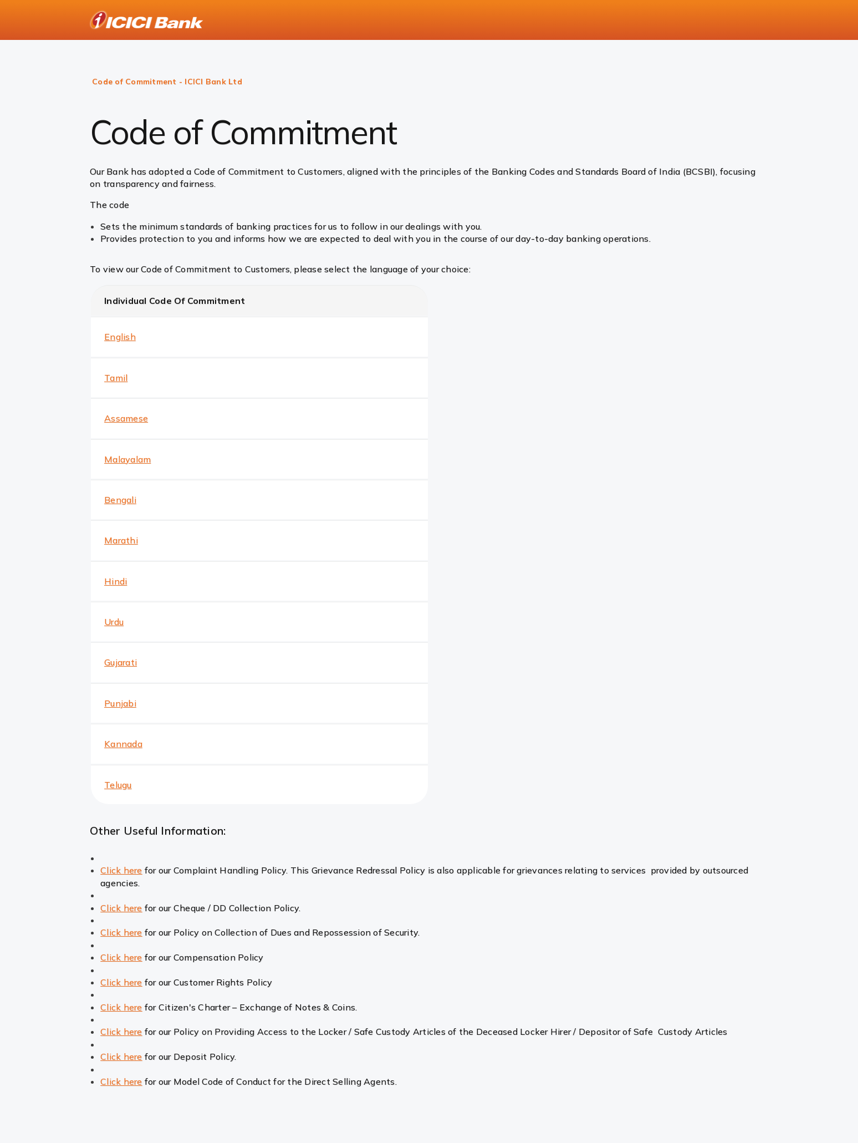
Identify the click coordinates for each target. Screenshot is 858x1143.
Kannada (123, 743)
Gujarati (120, 662)
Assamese (126, 418)
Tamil (115, 377)
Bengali (120, 499)
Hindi (115, 581)
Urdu (114, 621)
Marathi (121, 540)
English (120, 336)
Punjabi (120, 703)
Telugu (118, 784)
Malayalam (127, 459)
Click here (121, 870)
